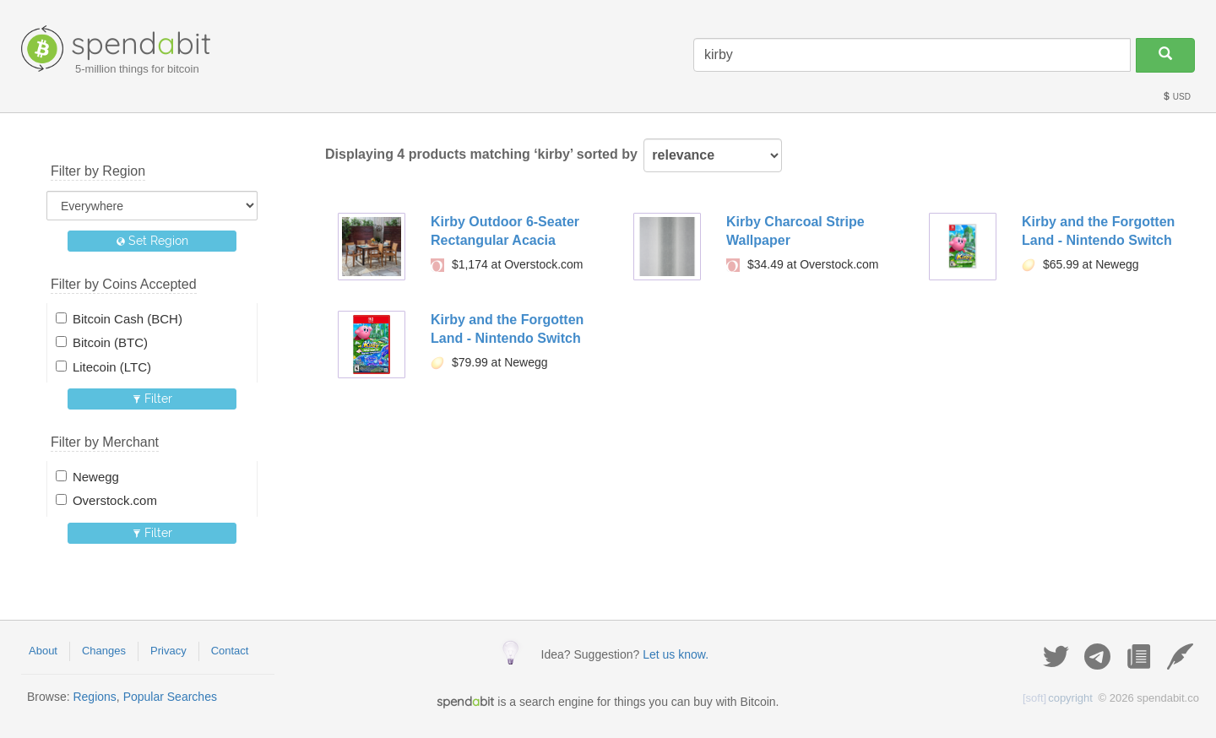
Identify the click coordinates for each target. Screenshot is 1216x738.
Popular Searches (170, 696)
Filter (152, 398)
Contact (230, 650)
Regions (94, 696)
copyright (1058, 698)
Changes (104, 650)
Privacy (168, 650)
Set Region (152, 240)
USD (1176, 96)
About (43, 650)
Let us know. (675, 654)
